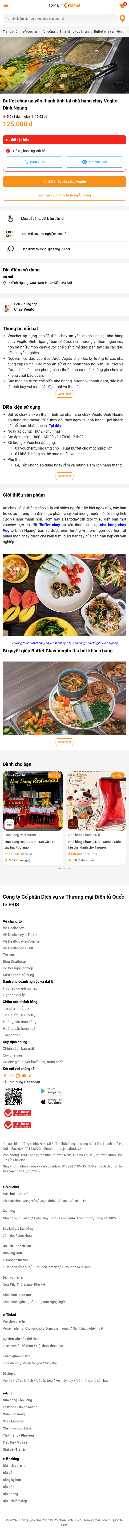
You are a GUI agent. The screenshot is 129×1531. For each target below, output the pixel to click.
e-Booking (11, 1459)
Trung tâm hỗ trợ (16, 1008)
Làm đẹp (9, 1235)
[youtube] (24, 1075)
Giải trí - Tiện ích (15, 1449)
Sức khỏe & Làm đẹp (18, 1228)
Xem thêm (64, 393)
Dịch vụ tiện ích (14, 1277)
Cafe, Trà (40, 1218)
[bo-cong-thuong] (17, 1113)
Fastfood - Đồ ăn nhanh (20, 1407)
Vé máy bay (65, 1380)
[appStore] (61, 1101)
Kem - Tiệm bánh (62, 1218)
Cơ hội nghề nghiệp (18, 968)
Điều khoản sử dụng (18, 975)
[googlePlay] (61, 1090)
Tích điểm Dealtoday (19, 1015)
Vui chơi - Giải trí (15, 1194)
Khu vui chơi (34, 1328)
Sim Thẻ (51, 1363)
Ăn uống (9, 1211)
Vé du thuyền (33, 1363)
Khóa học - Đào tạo (17, 1295)
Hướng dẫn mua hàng (19, 1022)
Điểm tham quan (58, 1328)
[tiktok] (30, 1075)
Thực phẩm (85, 1218)
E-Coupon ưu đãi (15, 1260)
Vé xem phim (12, 1328)
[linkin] (18, 1075)
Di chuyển (10, 1373)
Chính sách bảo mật (18, 1048)
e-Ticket (9, 1314)
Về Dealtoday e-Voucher (22, 941)
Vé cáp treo (44, 1380)
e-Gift (7, 1393)
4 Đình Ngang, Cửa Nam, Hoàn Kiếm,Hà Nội (40, 283)
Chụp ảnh (47, 1201)
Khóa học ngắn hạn (17, 1302)
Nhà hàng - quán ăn (17, 1218)
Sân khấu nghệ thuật (88, 1328)
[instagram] (11, 1075)
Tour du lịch (11, 1363)
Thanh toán (11, 1035)
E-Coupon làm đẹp (46, 1267)
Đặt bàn (8, 1487)
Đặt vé (7, 1473)
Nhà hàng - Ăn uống (17, 1400)
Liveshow (10, 1346)
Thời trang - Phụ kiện (32, 1284)
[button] (6, 84)
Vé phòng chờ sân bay (92, 1380)
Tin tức (8, 955)
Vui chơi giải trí (14, 1321)
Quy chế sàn (12, 1055)
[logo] (64, 5)
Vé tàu (8, 1380)
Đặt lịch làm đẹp (15, 1501)
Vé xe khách (25, 1380)
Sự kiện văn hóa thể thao (21, 1339)
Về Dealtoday (13, 928)
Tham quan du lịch (16, 1356)
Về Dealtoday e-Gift (18, 948)
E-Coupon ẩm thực (16, 1267)
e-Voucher (11, 1187)
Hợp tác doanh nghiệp (20, 988)
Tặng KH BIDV (106, 1218)
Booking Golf (12, 1253)
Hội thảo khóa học (49, 1346)
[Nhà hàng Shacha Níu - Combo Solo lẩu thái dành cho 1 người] (96, 800)
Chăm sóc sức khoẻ (17, 1428)
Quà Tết (8, 1284)
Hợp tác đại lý (14, 995)
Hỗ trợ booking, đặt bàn (30, 151)
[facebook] (5, 1075)
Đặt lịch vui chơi (14, 1466)
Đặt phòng (10, 1494)
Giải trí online (78, 1201)
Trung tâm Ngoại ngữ (49, 1302)
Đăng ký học (12, 1480)
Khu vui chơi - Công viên (20, 1201)
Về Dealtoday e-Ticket (20, 935)
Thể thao (27, 1346)
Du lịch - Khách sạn (17, 1246)
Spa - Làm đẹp (13, 1421)
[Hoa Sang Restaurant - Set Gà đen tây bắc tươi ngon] (33, 800)
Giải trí (61, 1201)
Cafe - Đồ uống (14, 1414)
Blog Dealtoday (15, 961)
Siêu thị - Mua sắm (16, 1442)
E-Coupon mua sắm (76, 1267)
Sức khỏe (25, 1235)
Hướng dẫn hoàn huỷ (19, 1028)
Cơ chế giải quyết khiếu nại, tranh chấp (33, 1062)
